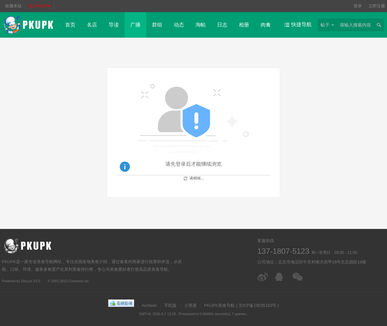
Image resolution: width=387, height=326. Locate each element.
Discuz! (26, 281)
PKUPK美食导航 (219, 305)
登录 (357, 6)
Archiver (149, 305)
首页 (70, 24)
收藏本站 (13, 6)
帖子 (325, 24)
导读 (114, 24)
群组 (157, 24)
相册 (244, 24)
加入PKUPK (39, 6)
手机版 (170, 305)
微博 (263, 277)
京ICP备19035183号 (258, 305)
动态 (179, 24)
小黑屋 (190, 305)
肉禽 (266, 24)
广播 (135, 24)
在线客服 (280, 277)
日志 (222, 24)
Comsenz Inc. (79, 281)
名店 (92, 24)
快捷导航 (301, 24)
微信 (298, 277)
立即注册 (376, 6)
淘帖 (200, 24)
